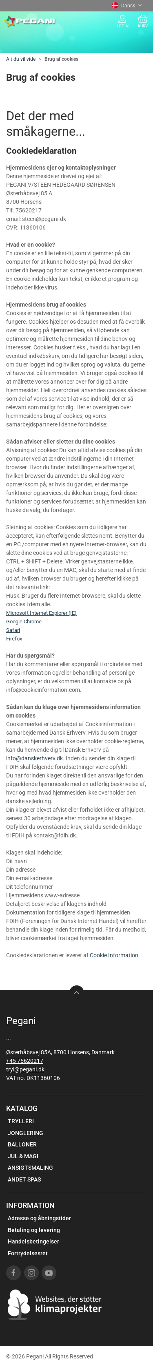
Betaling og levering (34, 1230)
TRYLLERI (21, 1121)
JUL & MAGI (23, 1156)
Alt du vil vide (20, 59)
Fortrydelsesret (28, 1253)
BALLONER (22, 1144)
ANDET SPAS (24, 1179)
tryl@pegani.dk (25, 1069)
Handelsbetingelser (33, 1241)
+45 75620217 (24, 1061)
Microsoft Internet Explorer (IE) (41, 613)
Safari (13, 630)
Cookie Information (114, 955)
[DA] (30, 21)
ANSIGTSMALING (30, 1167)
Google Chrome (24, 621)
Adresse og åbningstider (39, 1218)
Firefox (14, 639)
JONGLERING (25, 1133)
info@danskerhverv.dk (34, 758)
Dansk (127, 5)
